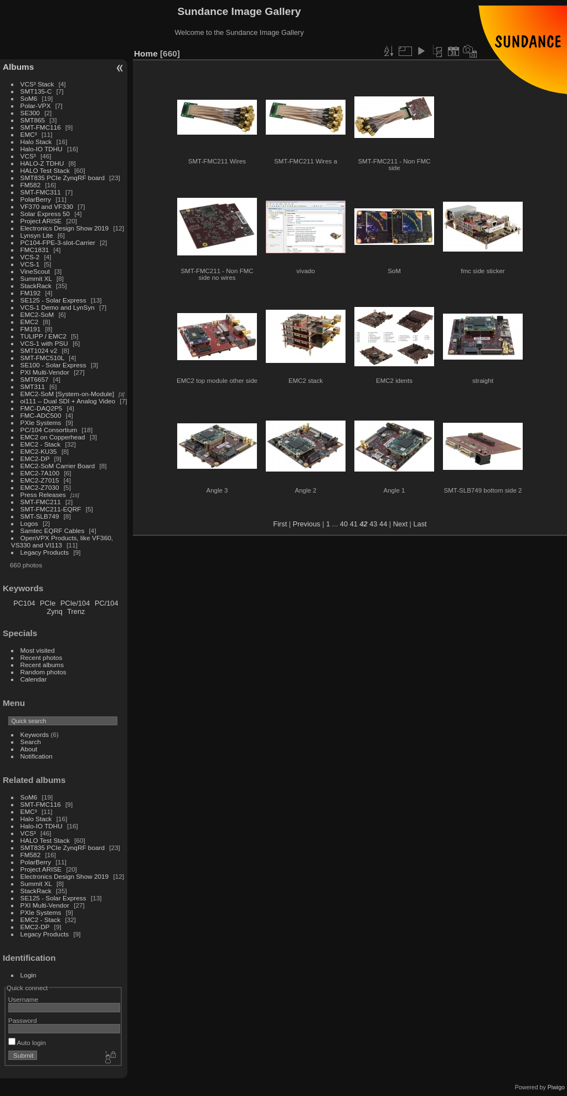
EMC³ (28, 134)
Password (22, 1020)
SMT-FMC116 (40, 127)
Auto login (27, 1042)
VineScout (35, 271)
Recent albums (42, 664)
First (280, 524)
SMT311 (32, 386)
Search (30, 741)
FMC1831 (34, 249)
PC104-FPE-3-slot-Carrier (57, 242)
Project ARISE (41, 220)
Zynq (54, 611)
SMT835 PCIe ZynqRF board (62, 177)
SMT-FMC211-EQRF (50, 509)
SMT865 (32, 120)
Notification (36, 756)
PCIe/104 (75, 603)
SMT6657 (34, 379)
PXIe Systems (40, 422)
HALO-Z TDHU (42, 163)
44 (383, 524)
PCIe (47, 603)
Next (400, 524)
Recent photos (41, 657)
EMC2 (29, 321)
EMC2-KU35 (38, 451)
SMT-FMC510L (42, 357)
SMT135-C (36, 91)
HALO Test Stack (45, 170)
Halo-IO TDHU (41, 148)
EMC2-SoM (37, 314)
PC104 (24, 603)
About (29, 748)
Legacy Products (44, 552)
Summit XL (36, 278)
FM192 (30, 292)
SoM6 (29, 98)
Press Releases (43, 494)
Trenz (76, 611)
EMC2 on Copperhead (52, 437)
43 (373, 524)
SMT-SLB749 (39, 516)
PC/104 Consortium (49, 429)
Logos (29, 523)
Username (23, 999)
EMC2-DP (35, 458)
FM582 (30, 184)
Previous (307, 524)
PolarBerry (35, 199)
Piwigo (556, 1087)
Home (146, 53)
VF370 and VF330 (47, 206)
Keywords (34, 734)
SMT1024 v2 (39, 350)
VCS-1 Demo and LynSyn (57, 307)
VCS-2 (30, 256)
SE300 (30, 112)
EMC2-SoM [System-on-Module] (67, 393)
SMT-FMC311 (40, 192)
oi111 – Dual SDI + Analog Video (68, 400)
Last (419, 524)
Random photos (43, 671)
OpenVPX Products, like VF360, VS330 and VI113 (62, 541)
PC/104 (106, 603)
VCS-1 (30, 264)
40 (344, 524)
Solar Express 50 (45, 213)
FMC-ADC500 (40, 415)
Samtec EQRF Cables (52, 530)
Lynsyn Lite (36, 235)
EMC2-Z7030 (39, 487)
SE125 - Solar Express (53, 300)
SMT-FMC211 (40, 501)
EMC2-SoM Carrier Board (57, 465)
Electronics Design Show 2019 (64, 228)
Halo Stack (36, 141)
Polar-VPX (35, 105)
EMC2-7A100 (40, 473)
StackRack (35, 285)
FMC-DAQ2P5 (41, 408)
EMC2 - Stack (40, 444)
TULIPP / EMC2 (43, 336)
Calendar (33, 679)
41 (354, 524)
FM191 (30, 328)
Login (28, 975)
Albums (18, 66)
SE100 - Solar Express (53, 364)
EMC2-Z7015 (39, 480)
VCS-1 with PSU (44, 343)
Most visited (37, 650)
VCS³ (28, 156)
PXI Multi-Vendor (44, 372)
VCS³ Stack (37, 84)
